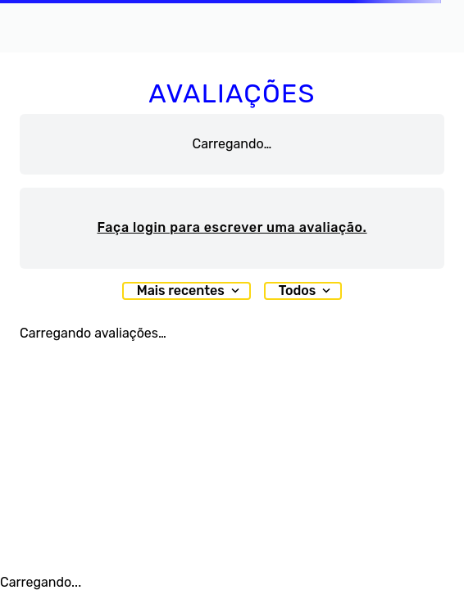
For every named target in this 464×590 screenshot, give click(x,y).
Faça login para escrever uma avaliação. (231, 227)
